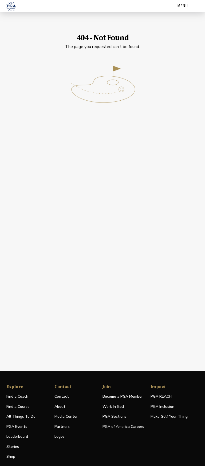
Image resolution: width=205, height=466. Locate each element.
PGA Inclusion (162, 406)
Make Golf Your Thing (169, 417)
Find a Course (18, 406)
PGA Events (16, 426)
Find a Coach (17, 396)
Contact (61, 396)
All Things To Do (21, 416)
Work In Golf (113, 406)
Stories (12, 446)
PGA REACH (161, 397)
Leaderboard (17, 436)
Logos (59, 436)
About (59, 406)
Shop (10, 457)
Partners (62, 426)
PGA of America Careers (123, 427)
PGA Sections (114, 416)
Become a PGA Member (122, 396)
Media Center (66, 417)
